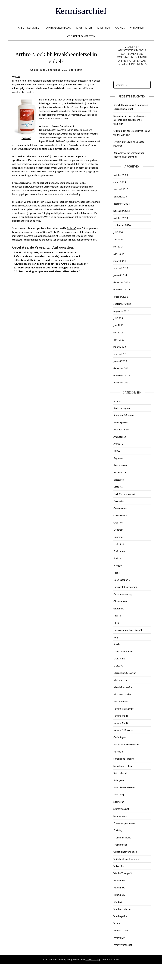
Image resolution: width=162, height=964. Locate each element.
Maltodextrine (121, 680)
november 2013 (121, 289)
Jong (115, 637)
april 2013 (118, 339)
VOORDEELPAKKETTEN (81, 36)
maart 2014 (119, 260)
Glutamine (118, 608)
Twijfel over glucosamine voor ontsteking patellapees (47, 267)
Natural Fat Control (123, 708)
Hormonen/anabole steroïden (128, 630)
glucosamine (69, 182)
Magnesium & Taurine (124, 672)
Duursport (119, 536)
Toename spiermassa (124, 823)
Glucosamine (120, 601)
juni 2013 (118, 325)
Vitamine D (119, 894)
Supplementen (120, 815)
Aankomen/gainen (122, 408)
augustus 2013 (121, 311)
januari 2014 (120, 275)
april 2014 (118, 253)
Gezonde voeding (122, 594)
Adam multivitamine (123, 415)
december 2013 (121, 282)
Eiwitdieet (118, 544)
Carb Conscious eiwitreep (126, 494)
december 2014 (121, 203)
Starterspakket (121, 808)
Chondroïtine (120, 515)
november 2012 (121, 375)
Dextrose (118, 529)
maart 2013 (119, 346)
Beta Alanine (120, 465)
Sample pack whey (122, 765)
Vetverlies (118, 866)
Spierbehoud (120, 773)
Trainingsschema (122, 837)
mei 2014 (118, 246)
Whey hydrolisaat (122, 944)
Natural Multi (120, 715)
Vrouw (116, 923)
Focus (116, 572)
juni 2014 (118, 239)
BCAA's (117, 451)
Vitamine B (119, 880)
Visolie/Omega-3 (122, 873)
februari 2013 (120, 354)
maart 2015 (119, 182)
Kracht (117, 644)
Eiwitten (117, 558)
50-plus (117, 401)
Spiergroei (119, 780)
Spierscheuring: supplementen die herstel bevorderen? (48, 271)
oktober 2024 (120, 174)
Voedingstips (120, 916)
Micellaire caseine (122, 687)
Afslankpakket (120, 422)
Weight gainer (121, 930)
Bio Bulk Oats (120, 472)
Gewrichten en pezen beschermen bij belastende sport (48, 256)
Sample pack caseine (123, 758)
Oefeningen (119, 737)
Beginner (118, 458)
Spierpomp (119, 794)
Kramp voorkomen (123, 651)
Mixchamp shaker (122, 694)
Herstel (117, 615)
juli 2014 (118, 232)
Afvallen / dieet (121, 429)
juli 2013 (118, 318)
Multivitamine (120, 701)
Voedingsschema (122, 909)
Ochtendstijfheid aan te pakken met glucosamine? (45, 259)
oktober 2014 (120, 218)
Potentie (118, 751)
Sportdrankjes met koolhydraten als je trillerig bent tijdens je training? (130, 120)
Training (117, 830)
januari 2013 (120, 361)
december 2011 (121, 382)
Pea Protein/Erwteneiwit (126, 744)
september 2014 (122, 225)
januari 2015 (120, 196)
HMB (116, 622)
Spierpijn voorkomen (124, 787)
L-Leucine (118, 665)
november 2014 (121, 210)
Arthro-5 (71, 228)
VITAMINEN (137, 27)
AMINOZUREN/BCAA (58, 27)
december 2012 (121, 368)
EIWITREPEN (84, 27)
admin (78, 69)
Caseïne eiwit (120, 508)
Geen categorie (121, 579)
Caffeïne (118, 486)
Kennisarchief (81, 11)
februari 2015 (120, 189)
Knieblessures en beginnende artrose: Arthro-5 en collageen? (52, 263)
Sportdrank (119, 801)
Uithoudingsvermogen (125, 851)
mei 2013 (118, 332)
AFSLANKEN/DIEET (29, 27)
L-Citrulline (119, 658)
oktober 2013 (120, 296)
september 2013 (122, 303)
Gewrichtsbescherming (125, 586)
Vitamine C (119, 887)
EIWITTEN (103, 27)
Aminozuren (119, 436)
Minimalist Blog (93, 959)
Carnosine (118, 501)
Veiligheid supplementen (126, 859)
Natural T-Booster (123, 730)
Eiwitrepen (119, 551)
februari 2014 (120, 268)
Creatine (118, 522)
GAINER (120, 27)
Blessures (118, 479)
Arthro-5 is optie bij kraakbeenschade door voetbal (46, 252)
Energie (117, 565)
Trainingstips (120, 844)
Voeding (117, 901)
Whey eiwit (119, 937)
